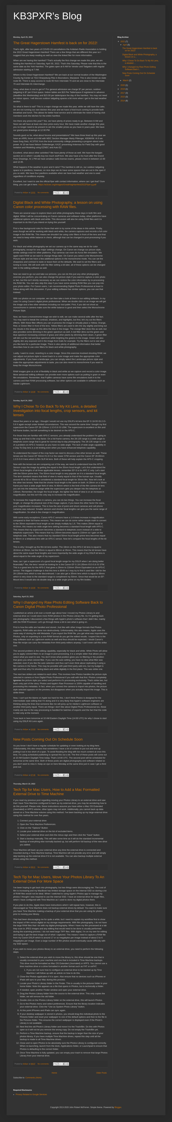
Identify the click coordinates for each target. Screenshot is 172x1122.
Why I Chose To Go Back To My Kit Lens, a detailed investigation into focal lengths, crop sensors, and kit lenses (55, 410)
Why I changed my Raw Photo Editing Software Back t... (139, 68)
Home (54, 1073)
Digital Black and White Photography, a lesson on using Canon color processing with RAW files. (57, 204)
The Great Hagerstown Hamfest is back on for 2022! (55, 43)
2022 (123, 41)
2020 (123, 85)
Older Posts (101, 1073)
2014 (123, 101)
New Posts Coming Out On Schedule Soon (48, 739)
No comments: (44, 193)
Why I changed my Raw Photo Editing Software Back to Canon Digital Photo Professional (58, 604)
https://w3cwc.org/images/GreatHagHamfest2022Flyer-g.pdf (67, 184)
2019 (123, 89)
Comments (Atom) (33, 1078)
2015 (123, 97)
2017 (123, 93)
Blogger (117, 1107)
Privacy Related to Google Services (31, 1094)
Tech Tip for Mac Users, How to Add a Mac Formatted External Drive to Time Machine (56, 792)
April (125, 45)
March (126, 80)
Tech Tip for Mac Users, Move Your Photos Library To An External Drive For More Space (58, 879)
